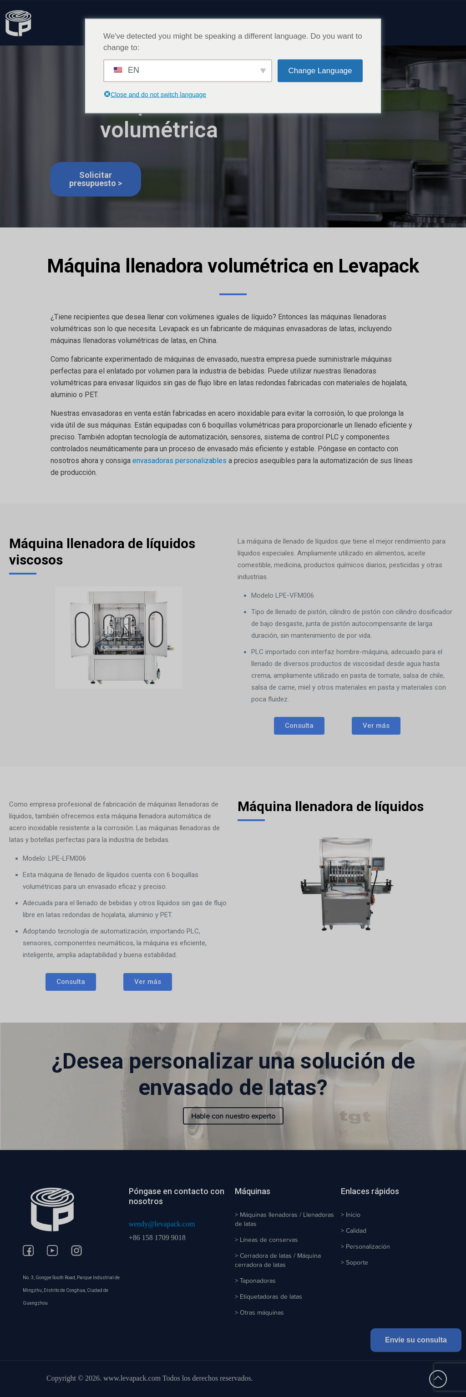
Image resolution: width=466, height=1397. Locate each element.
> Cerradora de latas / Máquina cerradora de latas (278, 1260)
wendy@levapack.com (162, 1224)
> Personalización (365, 1246)
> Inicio (350, 1214)
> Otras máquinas (259, 1312)
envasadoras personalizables (179, 460)
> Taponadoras (255, 1280)
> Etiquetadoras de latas (268, 1296)
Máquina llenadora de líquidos (331, 806)
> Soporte (354, 1262)
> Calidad (353, 1230)
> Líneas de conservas (266, 1239)
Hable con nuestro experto (233, 1115)
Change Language (320, 70)
